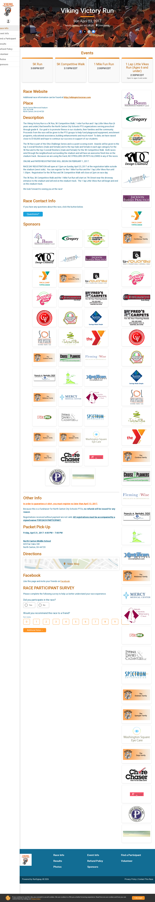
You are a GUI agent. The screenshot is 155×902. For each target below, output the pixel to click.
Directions (105, 25)
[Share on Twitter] (86, 31)
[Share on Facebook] (82, 31)
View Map (73, 585)
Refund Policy (9, 49)
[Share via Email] (90, 31)
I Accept (138, 898)
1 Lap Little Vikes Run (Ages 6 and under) (45, 87)
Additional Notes (37, 651)
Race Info (6, 28)
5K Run (45, 68)
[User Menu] (11, 21)
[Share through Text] (95, 31)
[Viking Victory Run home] (11, 9)
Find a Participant (10, 38)
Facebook (68, 602)
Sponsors (6, 64)
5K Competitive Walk (89, 68)
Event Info (7, 33)
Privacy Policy (35, 899)
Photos (5, 59)
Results (5, 44)
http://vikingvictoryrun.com (80, 115)
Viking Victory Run (88, 10)
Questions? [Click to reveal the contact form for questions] (36, 235)
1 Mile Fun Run (132, 68)
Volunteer (6, 54)
